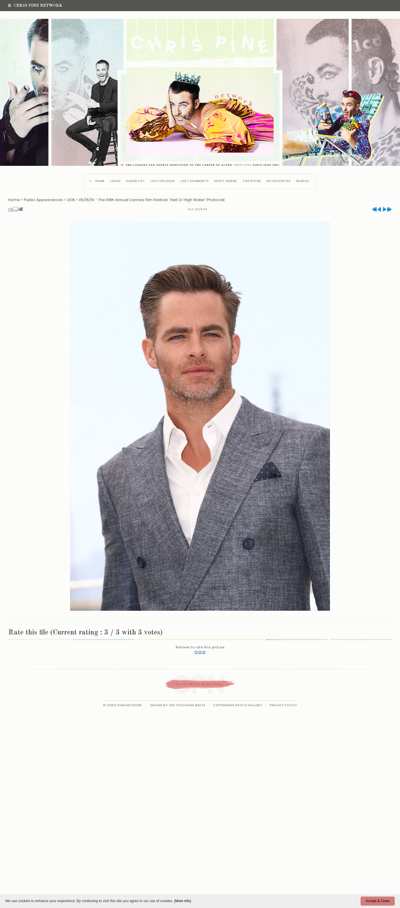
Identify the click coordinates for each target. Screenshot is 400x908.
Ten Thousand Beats (187, 705)
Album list (135, 181)
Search (302, 181)
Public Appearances (43, 200)
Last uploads (162, 181)
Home (99, 181)
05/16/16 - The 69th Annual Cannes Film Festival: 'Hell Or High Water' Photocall (152, 200)
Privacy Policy (283, 705)
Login (115, 181)
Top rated (252, 181)
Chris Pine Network (35, 6)
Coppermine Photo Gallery (237, 705)
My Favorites (279, 181)
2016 (71, 200)
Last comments (194, 181)
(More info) (182, 901)
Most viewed (225, 181)
